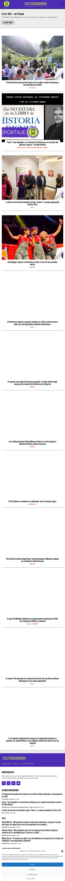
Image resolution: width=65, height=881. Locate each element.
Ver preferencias (32, 874)
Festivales (32, 88)
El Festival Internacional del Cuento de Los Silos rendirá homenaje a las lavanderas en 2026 (32, 83)
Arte (32, 207)
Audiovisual (32, 504)
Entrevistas (6, 827)
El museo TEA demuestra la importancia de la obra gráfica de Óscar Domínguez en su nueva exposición (32, 679)
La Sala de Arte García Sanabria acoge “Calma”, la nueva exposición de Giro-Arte (32, 203)
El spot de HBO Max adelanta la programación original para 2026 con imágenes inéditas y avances (32, 620)
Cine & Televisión (32, 624)
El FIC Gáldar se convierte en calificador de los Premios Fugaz (32, 501)
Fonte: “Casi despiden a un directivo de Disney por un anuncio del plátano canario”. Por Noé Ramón (32, 143)
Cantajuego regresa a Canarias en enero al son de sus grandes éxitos (32, 263)
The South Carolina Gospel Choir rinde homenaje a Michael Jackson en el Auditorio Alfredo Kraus (32, 560)
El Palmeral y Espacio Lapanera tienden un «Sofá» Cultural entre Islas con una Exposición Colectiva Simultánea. (32, 323)
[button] (62, 851)
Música (32, 267)
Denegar (32, 869)
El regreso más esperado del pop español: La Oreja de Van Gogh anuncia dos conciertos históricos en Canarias (32, 383)
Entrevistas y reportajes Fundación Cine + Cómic (32, 147)
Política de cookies (30, 878)
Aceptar (32, 864)
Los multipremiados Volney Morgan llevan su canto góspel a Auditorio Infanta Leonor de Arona (32, 442)
